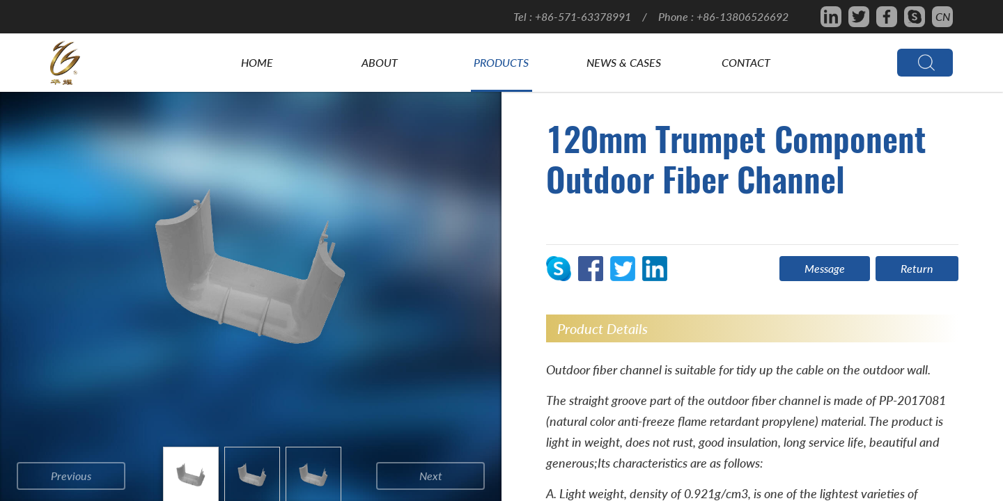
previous (71, 475)
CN (942, 16)
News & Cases (623, 62)
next (430, 475)
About (379, 62)
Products (501, 62)
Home (257, 62)
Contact (746, 62)
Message (824, 268)
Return (917, 268)
